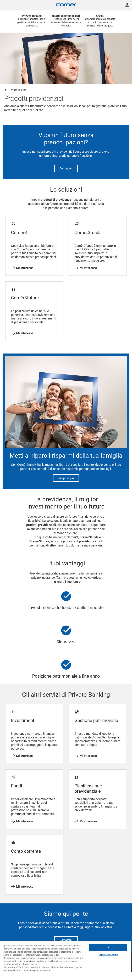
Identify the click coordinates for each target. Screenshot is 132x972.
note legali (17, 955)
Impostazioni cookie (108, 954)
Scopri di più (66, 478)
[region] (65, 956)
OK (108, 947)
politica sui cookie (34, 961)
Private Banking (17, 90)
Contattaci (66, 168)
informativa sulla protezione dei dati (42, 955)
